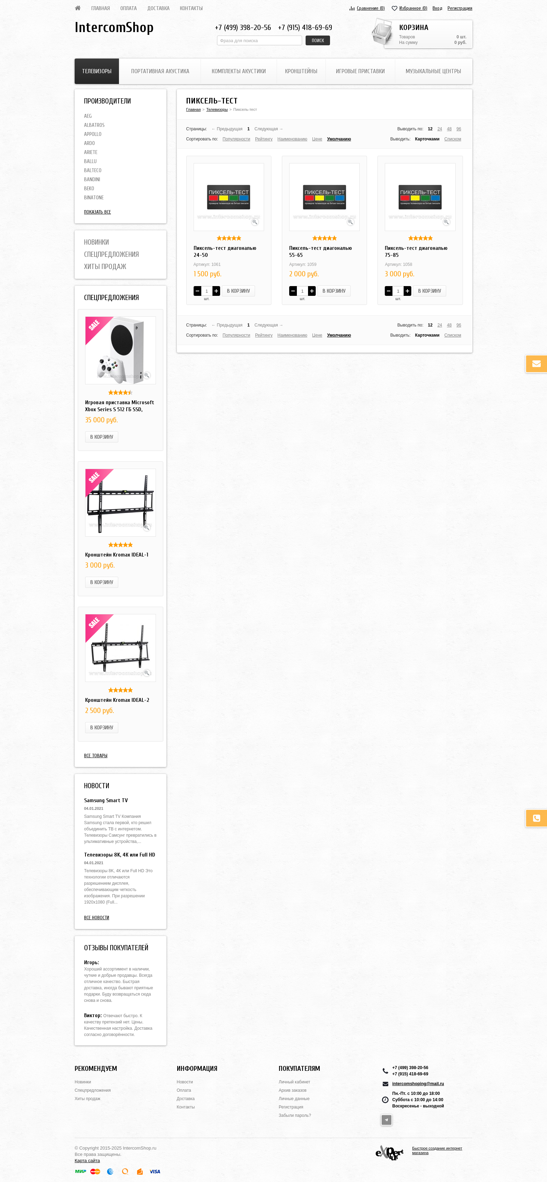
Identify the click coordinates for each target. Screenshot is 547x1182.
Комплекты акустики (239, 71)
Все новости (96, 918)
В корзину (101, 437)
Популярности (236, 139)
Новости (185, 1082)
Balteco (93, 171)
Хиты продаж (105, 266)
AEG (88, 116)
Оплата (128, 8)
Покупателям (299, 1069)
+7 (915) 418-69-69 (305, 27)
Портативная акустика (160, 71)
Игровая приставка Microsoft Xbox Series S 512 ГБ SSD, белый (119, 409)
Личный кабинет (294, 1082)
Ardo (89, 143)
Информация (197, 1069)
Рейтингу (263, 139)
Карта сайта (87, 1160)
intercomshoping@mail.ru (418, 1083)
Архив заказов (293, 1090)
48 (449, 128)
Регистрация (460, 8)
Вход (437, 8)
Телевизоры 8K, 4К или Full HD (119, 855)
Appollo (93, 134)
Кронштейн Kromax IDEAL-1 (116, 555)
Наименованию (292, 139)
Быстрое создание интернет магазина (437, 1150)
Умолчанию (339, 139)
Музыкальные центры (433, 71)
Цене (317, 139)
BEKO (89, 189)
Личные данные (294, 1098)
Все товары (95, 756)
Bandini (92, 180)
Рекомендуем (96, 1069)
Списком (452, 139)
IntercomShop (114, 28)
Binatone (94, 198)
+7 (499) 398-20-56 (243, 27)
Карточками (427, 139)
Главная (100, 8)
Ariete (90, 152)
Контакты (191, 8)
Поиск (318, 41)
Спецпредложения (111, 254)
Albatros (94, 125)
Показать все (97, 212)
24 (439, 128)
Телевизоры (97, 71)
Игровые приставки (360, 71)
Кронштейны (301, 71)
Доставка (158, 8)
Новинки (96, 242)
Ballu (90, 161)
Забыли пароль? (295, 1115)
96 (459, 128)
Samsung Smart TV (106, 800)
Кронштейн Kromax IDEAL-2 (117, 700)
